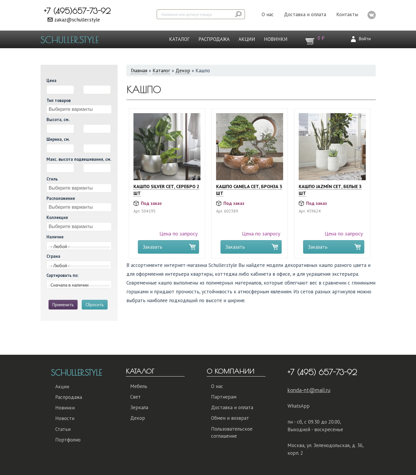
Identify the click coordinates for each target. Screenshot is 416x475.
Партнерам (223, 397)
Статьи (63, 429)
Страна (53, 256)
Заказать (152, 247)
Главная (139, 70)
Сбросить (95, 304)
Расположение (60, 198)
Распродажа (214, 39)
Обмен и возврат (230, 418)
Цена (51, 80)
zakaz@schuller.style (77, 19)
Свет (135, 397)
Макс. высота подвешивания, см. (78, 159)
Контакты (347, 14)
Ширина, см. (58, 139)
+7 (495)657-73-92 (77, 10)
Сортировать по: (62, 275)
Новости (64, 418)
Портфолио (68, 439)
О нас (268, 14)
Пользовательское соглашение (232, 432)
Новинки (276, 39)
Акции (246, 39)
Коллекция (57, 217)
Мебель (138, 386)
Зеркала (139, 407)
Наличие (55, 237)
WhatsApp (299, 406)
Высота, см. (58, 119)
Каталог (179, 39)
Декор (183, 70)
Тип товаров (58, 100)
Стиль (52, 179)
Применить (63, 304)
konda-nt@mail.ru (309, 390)
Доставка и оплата (305, 14)
